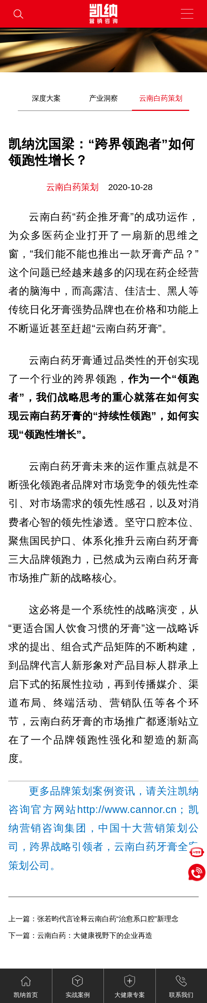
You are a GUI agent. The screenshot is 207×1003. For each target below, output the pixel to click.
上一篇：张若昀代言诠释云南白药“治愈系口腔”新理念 (93, 919)
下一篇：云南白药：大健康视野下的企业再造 (80, 935)
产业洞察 (103, 98)
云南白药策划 (160, 98)
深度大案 (46, 98)
